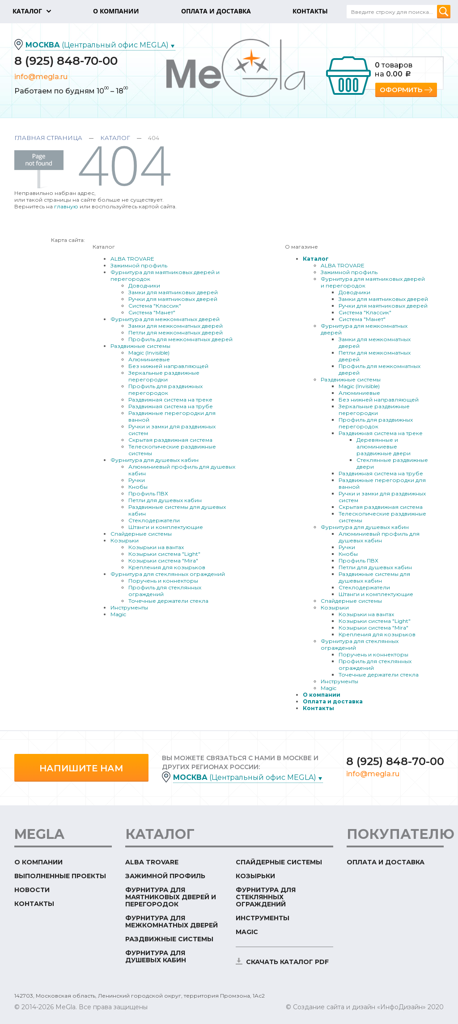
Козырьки (124, 540)
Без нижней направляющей (168, 366)
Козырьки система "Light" (164, 553)
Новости (32, 890)
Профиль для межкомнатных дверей (180, 339)
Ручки (136, 480)
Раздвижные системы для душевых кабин (374, 577)
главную (66, 206)
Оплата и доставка (333, 701)
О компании (321, 694)
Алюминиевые (149, 359)
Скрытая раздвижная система (170, 439)
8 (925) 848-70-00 (66, 61)
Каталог (115, 137)
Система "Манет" (151, 312)
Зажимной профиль (138, 265)
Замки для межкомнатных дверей (175, 325)
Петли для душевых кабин (165, 500)
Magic (118, 614)
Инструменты (129, 607)
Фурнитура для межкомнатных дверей (165, 319)
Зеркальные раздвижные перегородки (163, 376)
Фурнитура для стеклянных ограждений (167, 574)
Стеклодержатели (154, 520)
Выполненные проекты (60, 876)
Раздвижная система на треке (170, 399)
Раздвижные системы (140, 346)
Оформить (401, 89)
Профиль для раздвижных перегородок (165, 389)
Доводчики (144, 285)
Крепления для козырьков (166, 567)
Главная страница (48, 137)
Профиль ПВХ (148, 493)
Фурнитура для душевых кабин (154, 460)
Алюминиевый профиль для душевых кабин (379, 537)
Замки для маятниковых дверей (173, 292)
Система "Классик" (154, 305)
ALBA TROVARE (132, 258)
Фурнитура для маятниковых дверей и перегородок (170, 897)
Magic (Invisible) (149, 352)
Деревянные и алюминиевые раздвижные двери (383, 446)
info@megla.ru (41, 76)
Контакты (318, 708)
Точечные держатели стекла (168, 600)
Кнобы (138, 486)
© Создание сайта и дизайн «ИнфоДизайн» (356, 1007)
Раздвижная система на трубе (170, 406)
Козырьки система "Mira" (163, 560)
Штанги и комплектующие (165, 527)
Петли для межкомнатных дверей (175, 332)
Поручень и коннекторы (163, 580)
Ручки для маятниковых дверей (172, 299)
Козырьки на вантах (156, 547)
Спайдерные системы (141, 533)
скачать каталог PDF (287, 962)
